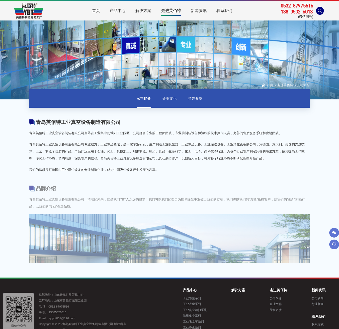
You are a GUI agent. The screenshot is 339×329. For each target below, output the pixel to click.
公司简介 (303, 86)
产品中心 (212, 290)
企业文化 (169, 99)
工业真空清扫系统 (217, 310)
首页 (266, 85)
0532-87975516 (297, 5)
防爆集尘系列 (214, 315)
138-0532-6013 (297, 11)
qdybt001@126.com (51, 318)
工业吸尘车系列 (215, 321)
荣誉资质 (195, 99)
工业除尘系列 (214, 298)
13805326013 (46, 312)
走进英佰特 (285, 86)
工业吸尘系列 (214, 304)
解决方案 (260, 290)
